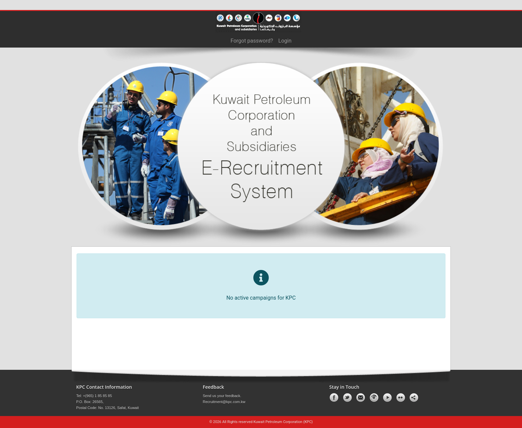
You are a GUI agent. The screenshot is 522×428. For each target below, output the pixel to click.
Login (284, 41)
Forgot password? (251, 41)
